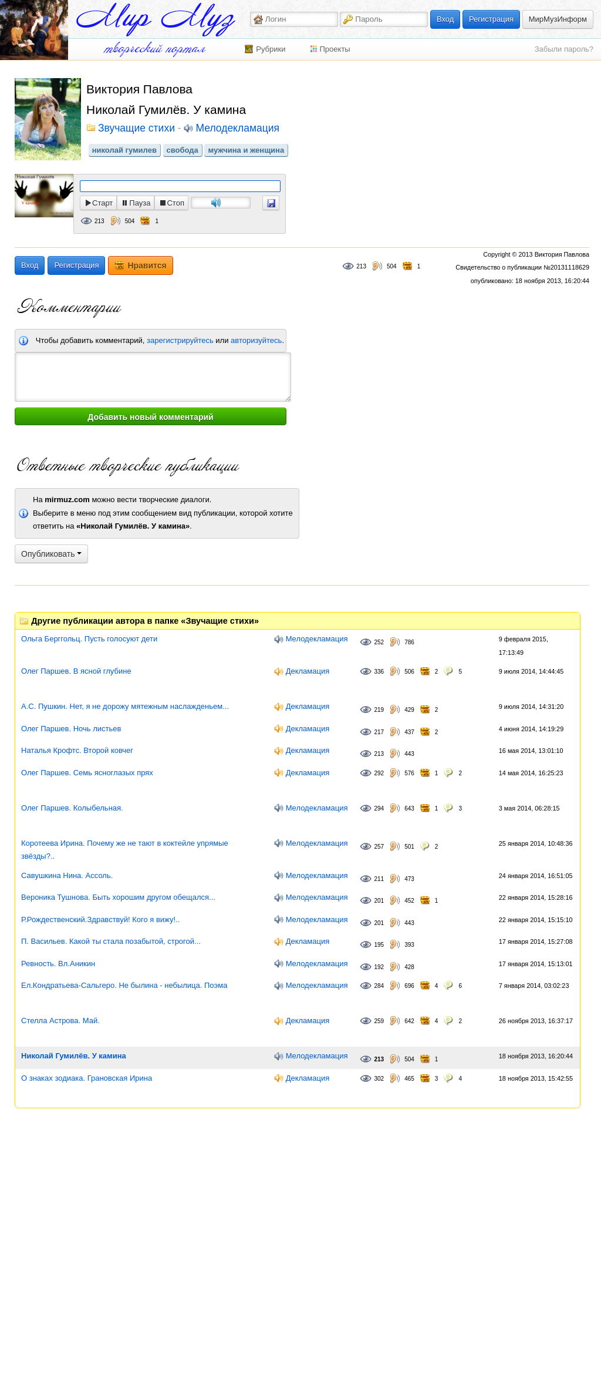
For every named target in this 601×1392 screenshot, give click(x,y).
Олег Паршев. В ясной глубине (76, 671)
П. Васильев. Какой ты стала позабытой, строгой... (111, 941)
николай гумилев (124, 150)
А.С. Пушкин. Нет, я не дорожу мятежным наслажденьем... (125, 706)
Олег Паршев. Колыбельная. (72, 807)
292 (379, 773)
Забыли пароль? (564, 49)
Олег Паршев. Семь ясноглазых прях (87, 772)
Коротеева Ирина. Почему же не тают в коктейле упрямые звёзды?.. (124, 850)
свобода (182, 150)
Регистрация (491, 19)
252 (379, 642)
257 (379, 846)
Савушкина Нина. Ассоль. (67, 875)
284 (379, 986)
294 (379, 808)
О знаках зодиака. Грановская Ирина (86, 1078)
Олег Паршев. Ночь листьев (71, 728)
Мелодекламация (237, 128)
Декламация (308, 671)
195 (379, 945)
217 (379, 732)
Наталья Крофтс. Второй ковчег (77, 750)
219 (379, 710)
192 (379, 967)
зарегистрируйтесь (180, 340)
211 (379, 879)
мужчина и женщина (246, 150)
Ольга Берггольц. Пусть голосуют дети (89, 638)
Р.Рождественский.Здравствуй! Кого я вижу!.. (100, 919)
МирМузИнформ (558, 19)
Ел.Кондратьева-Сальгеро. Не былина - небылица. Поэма (124, 985)
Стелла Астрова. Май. (60, 1020)
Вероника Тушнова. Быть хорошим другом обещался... (118, 897)
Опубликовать (51, 554)
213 (99, 221)
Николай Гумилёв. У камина (73, 1055)
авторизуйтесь (256, 340)
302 (379, 1078)
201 (379, 900)
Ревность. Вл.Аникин (58, 963)
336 (379, 671)
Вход (445, 19)
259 (379, 1021)
